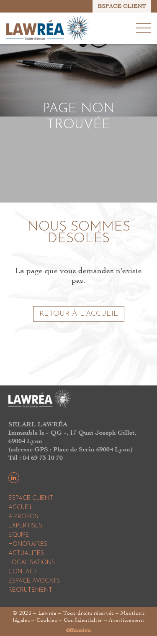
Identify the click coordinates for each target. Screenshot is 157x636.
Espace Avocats (34, 581)
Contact (23, 572)
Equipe (18, 535)
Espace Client (30, 498)
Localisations (31, 563)
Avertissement (126, 619)
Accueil (20, 507)
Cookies (46, 619)
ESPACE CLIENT (122, 6)
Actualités (26, 553)
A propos (23, 517)
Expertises (25, 526)
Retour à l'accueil (78, 314)
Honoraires (27, 544)
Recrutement (30, 590)
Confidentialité (83, 619)
